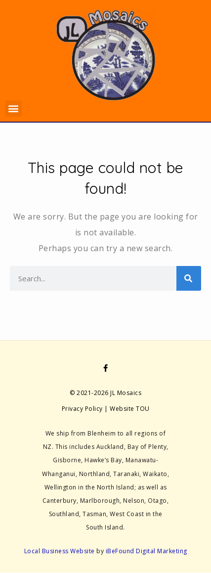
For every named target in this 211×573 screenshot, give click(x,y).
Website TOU (130, 408)
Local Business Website (59, 550)
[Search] (188, 278)
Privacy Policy (82, 408)
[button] (13, 108)
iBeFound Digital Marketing (146, 550)
